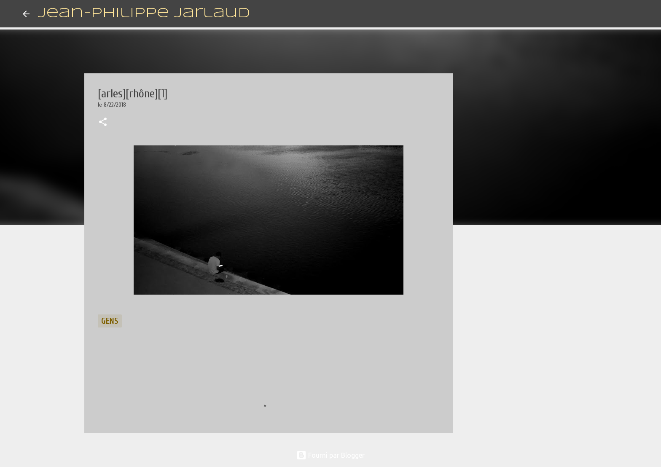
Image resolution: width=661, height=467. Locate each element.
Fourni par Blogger (330, 455)
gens (109, 321)
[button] (103, 123)
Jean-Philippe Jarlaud (144, 13)
